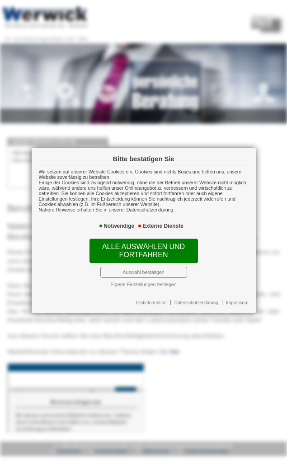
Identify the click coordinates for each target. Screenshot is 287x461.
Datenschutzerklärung (196, 302)
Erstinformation (151, 302)
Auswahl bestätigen (143, 272)
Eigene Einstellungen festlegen (143, 284)
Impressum (237, 302)
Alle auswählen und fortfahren (143, 251)
